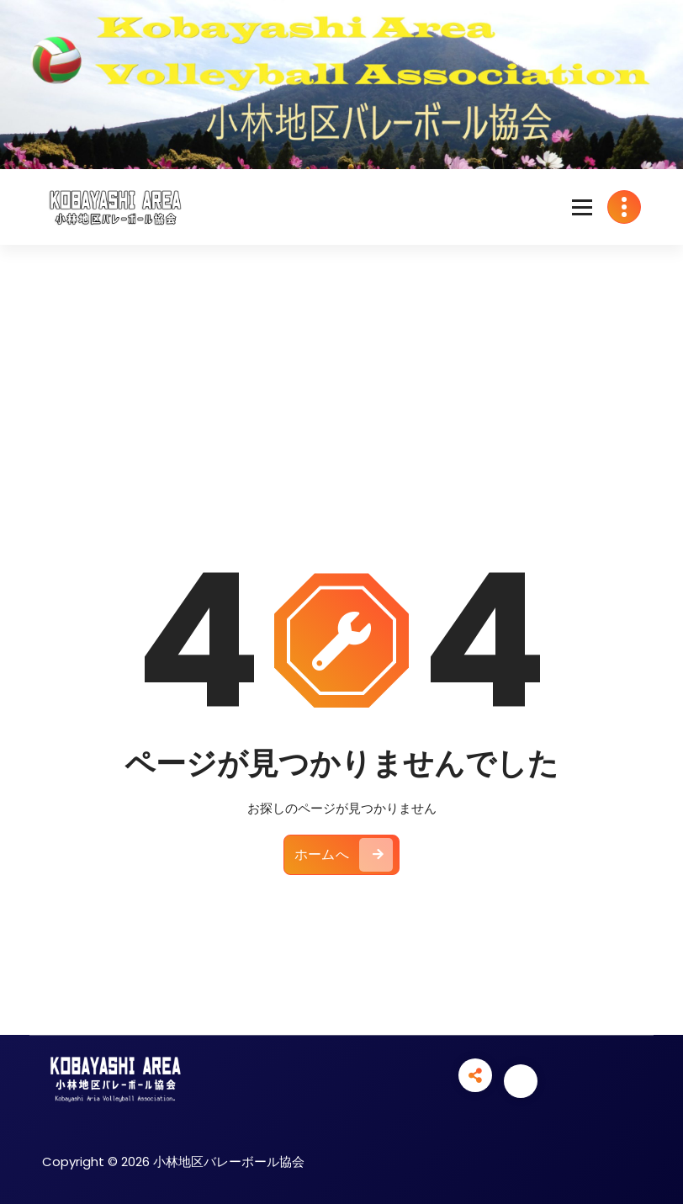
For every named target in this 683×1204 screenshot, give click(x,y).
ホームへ (343, 855)
